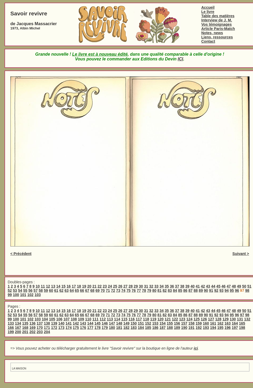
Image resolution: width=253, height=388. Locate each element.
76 (134, 290)
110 (88, 319)
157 (184, 323)
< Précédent (21, 254)
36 (172, 286)
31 (146, 286)
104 (45, 319)
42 (203, 286)
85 (180, 290)
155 (170, 323)
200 (18, 332)
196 (228, 327)
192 (199, 327)
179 (105, 327)
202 (32, 332)
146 (105, 323)
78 (144, 290)
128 (218, 319)
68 (92, 290)
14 (58, 286)
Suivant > (240, 254)
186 (155, 327)
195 (220, 327)
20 (89, 286)
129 (226, 319)
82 (165, 290)
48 (234, 286)
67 (87, 290)
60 (51, 290)
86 (185, 290)
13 (53, 286)
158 (191, 323)
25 (115, 286)
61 (56, 290)
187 (162, 327)
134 (18, 323)
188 (170, 327)
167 (18, 327)
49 (239, 286)
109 (81, 319)
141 (69, 323)
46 (223, 286)
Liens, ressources (217, 37)
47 (229, 286)
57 (35, 290)
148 (119, 323)
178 (97, 327)
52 (10, 290)
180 (112, 327)
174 (69, 327)
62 (61, 290)
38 (182, 286)
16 (69, 286)
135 (25, 323)
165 (242, 323)
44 (213, 286)
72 (113, 290)
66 (82, 290)
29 (136, 286)
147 (112, 323)
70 (103, 290)
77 (139, 290)
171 (47, 327)
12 (48, 286)
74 (123, 290)
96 (237, 290)
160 (206, 323)
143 (83, 323)
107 (66, 319)
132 (247, 319)
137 (40, 323)
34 (161, 286)
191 (191, 327)
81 (160, 290)
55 (25, 290)
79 (149, 290)
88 (196, 290)
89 (201, 290)
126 (204, 319)
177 (90, 327)
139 (54, 323)
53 (15, 290)
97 (242, 315)
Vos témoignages (216, 24)
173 (61, 327)
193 (206, 327)
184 (141, 327)
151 (141, 323)
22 (100, 286)
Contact (208, 41)
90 (206, 290)
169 (32, 327)
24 (110, 286)
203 (40, 332)
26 (120, 286)
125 (197, 319)
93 (221, 290)
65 (77, 290)
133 (11, 323)
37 (177, 286)
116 (131, 319)
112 (102, 319)
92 (216, 290)
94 (227, 290)
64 (72, 290)
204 (47, 332)
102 (30, 295)
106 (59, 319)
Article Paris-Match (218, 29)
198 (242, 327)
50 (244, 286)
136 (32, 323)
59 (46, 290)
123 (182, 319)
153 (155, 323)
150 (133, 323)
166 (11, 327)
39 (187, 286)
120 (160, 319)
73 (118, 290)
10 (38, 286)
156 (177, 323)
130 (233, 319)
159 (199, 323)
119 (153, 319)
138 (47, 323)
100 (16, 295)
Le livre (207, 12)
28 (131, 286)
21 (94, 286)
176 (83, 327)
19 (84, 286)
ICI (180, 59)
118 (146, 319)
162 (220, 323)
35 (167, 286)
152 (148, 323)
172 (54, 327)
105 (52, 319)
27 (125, 286)
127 (211, 319)
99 (10, 295)
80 (154, 290)
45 (218, 286)
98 (247, 290)
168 (25, 327)
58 (41, 290)
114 (117, 319)
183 (133, 327)
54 (20, 290)
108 (74, 319)
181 (119, 327)
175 (76, 327)
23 (105, 286)
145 (97, 323)
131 (240, 319)
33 (156, 286)
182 (126, 327)
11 (43, 286)
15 (64, 286)
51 (249, 286)
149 (126, 323)
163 (228, 323)
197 (235, 327)
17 (74, 286)
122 (175, 319)
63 (66, 290)
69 (97, 290)
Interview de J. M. (216, 20)
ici (196, 348)
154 (162, 323)
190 (184, 327)
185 (148, 327)
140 (61, 323)
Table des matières (217, 16)
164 (235, 323)
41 (198, 286)
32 (151, 286)
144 (90, 323)
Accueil (208, 7)
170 (40, 327)
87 (190, 290)
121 (168, 319)
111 (95, 319)
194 (213, 327)
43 (208, 286)
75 (129, 290)
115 (124, 319)
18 (79, 286)
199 (11, 332)
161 (213, 323)
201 (25, 332)
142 (76, 323)
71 (108, 290)
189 (177, 327)
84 (175, 290)
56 (30, 290)
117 (139, 319)
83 (170, 290)
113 (110, 319)
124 (189, 319)
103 (37, 295)
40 (192, 286)
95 (232, 290)
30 (141, 286)
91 (211, 290)
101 (23, 295)
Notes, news (212, 33)
